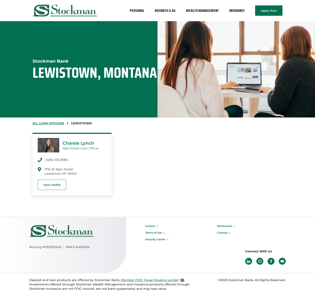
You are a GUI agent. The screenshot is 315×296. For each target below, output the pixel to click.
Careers (150, 226)
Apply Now (269, 10)
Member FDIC (132, 280)
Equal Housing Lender (161, 280)
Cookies (222, 232)
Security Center (155, 239)
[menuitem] (137, 10)
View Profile (52, 185)
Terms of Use (153, 232)
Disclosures (224, 226)
